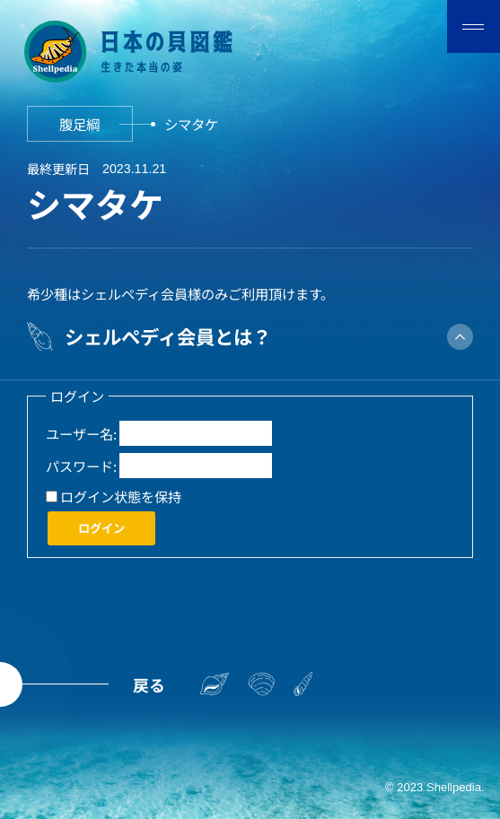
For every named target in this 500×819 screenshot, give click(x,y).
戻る (149, 684)
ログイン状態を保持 (120, 496)
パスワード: (81, 465)
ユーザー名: (81, 433)
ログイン (101, 527)
